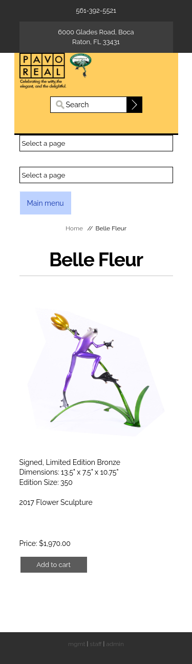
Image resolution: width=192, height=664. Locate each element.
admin (115, 644)
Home (74, 228)
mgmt (76, 644)
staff (95, 644)
